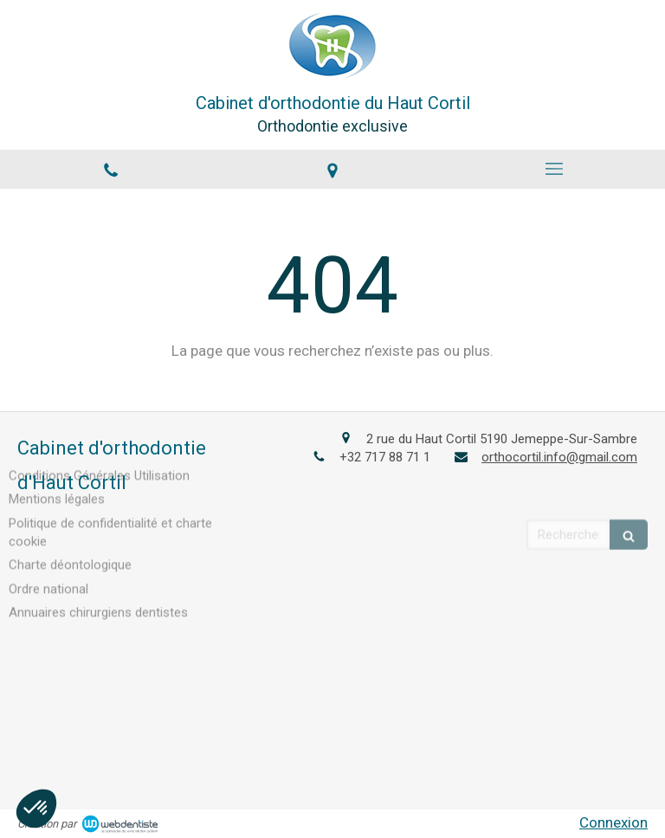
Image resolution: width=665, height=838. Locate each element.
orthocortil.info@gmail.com (559, 456)
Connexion (613, 822)
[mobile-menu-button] (554, 168)
